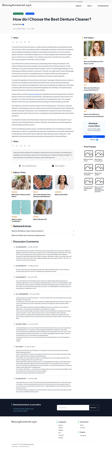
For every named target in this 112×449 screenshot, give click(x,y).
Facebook (83, 435)
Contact (82, 427)
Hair (85, 58)
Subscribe (94, 136)
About (82, 425)
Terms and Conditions (24, 446)
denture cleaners (34, 94)
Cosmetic (58, 192)
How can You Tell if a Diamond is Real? (88, 188)
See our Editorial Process (27, 166)
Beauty (35, 192)
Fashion (14, 192)
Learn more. (80, 1)
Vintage (60, 437)
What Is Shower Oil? (40, 219)
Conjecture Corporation (28, 444)
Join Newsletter (103, 6)
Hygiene (14, 217)
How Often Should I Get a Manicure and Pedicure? (42, 195)
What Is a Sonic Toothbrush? (17, 220)
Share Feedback (58, 166)
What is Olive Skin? (61, 194)
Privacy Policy (15, 446)
